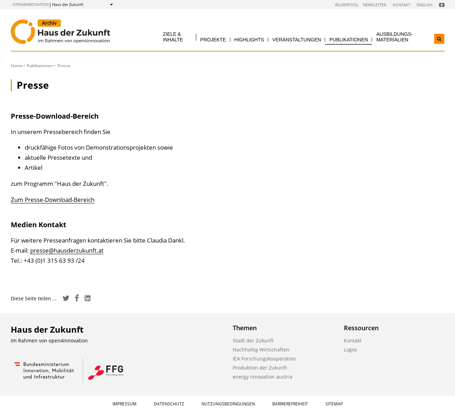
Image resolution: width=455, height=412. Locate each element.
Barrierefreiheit (290, 404)
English (424, 4)
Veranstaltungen (296, 39)
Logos (350, 349)
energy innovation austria (262, 376)
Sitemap (334, 404)
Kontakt (401, 4)
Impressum (124, 404)
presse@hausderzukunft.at (67, 250)
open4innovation (31, 4)
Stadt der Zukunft (253, 340)
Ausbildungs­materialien (394, 36)
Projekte (213, 39)
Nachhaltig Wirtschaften (261, 349)
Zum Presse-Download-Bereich (52, 200)
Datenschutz (169, 404)
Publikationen (348, 39)
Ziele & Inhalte (173, 36)
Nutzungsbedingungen (228, 404)
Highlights (249, 39)
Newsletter (374, 4)
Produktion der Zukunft (260, 367)
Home (17, 66)
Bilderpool (347, 4)
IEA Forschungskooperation (264, 358)
